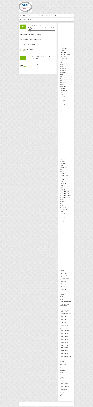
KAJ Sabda (61, 122)
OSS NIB (61, 153)
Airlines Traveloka (63, 38)
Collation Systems (63, 378)
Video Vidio (62, 235)
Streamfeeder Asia (63, 173)
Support (48, 15)
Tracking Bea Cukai (63, 213)
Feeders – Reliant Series (64, 324)
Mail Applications (63, 276)
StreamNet (63, 381)
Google (61, 80)
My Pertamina (62, 147)
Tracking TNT (62, 225)
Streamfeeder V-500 (64, 338)
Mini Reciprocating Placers (65, 345)
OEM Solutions (62, 392)
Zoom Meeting (62, 262)
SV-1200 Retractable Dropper (66, 301)
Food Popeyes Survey (63, 72)
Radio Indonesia (62, 163)
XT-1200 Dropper (64, 302)
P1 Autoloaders (63, 377)
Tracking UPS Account (63, 229)
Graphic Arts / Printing (64, 273)
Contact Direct (62, 286)
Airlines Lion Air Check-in (64, 36)
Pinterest (61, 155)
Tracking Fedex (62, 219)
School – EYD (62, 169)
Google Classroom (63, 82)
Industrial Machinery (63, 106)
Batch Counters (63, 299)
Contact (30, 15)
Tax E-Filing (61, 185)
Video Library (62, 370)
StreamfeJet (62, 354)
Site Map (61, 367)
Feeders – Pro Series (64, 307)
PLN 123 (61, 157)
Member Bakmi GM (63, 139)
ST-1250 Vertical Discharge (65, 311)
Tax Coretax (62, 181)
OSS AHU (61, 149)
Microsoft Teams (63, 143)
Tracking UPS (62, 227)
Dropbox (61, 64)
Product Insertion (63, 281)
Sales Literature (63, 364)
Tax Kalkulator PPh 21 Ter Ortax (65, 195)
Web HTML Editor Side (63, 241)
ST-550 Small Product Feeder (66, 313)
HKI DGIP (61, 92)
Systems (54, 15)
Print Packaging (63, 279)
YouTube (61, 256)
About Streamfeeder (63, 284)
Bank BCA (61, 42)
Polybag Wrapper (63, 394)
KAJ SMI (61, 124)
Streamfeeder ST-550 (64, 319)
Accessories (62, 298)
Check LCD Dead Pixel (63, 58)
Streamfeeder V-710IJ (64, 342)
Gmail (61, 76)
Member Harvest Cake (64, 141)
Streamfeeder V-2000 (64, 336)
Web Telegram (62, 243)
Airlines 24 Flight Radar (64, 28)
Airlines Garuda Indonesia (64, 34)
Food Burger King (63, 68)
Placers (61, 344)
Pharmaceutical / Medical (64, 278)
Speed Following (64, 308)
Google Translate (63, 86)
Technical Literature (63, 369)
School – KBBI (62, 171)
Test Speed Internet (63, 209)
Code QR (61, 60)
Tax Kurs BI (62, 199)
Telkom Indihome (63, 207)
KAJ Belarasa (62, 116)
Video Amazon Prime (63, 233)
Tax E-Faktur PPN (63, 183)
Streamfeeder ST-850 (64, 321)
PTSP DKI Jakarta (62, 161)
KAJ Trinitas (62, 128)
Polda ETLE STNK (62, 159)
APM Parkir (61, 40)
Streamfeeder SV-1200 (65, 330)
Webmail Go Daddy (63, 248)
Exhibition (62, 294)
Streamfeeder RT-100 (64, 353)
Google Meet (62, 84)
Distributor (62, 291)
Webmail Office (62, 250)
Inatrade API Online (63, 100)
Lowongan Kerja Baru (64, 362)
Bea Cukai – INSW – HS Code (65, 54)
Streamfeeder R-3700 (64, 327)
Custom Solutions (63, 391)
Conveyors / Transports (64, 383)
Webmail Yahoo (62, 254)
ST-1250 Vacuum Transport (65, 310)
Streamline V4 (63, 388)
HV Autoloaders (63, 375)
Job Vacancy (62, 361)
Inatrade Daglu (62, 102)
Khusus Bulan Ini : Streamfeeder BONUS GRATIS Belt (41, 27)
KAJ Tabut (61, 126)
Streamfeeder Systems (65, 386)
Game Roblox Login (63, 74)
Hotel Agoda (62, 94)
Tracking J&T (62, 221)
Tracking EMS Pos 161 (63, 217)
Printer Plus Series (63, 351)
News (36, 15)
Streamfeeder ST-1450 (65, 317)
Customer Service (63, 289)
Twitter (61, 231)
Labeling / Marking (63, 275)
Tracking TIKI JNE (62, 223)
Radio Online (62, 165)
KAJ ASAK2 (61, 112)
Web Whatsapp (62, 246)
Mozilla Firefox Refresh (64, 145)
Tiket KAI (61, 211)
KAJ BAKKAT (62, 114)
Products (41, 15)
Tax (60, 177)
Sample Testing (63, 365)
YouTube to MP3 (62, 260)
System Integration (64, 389)
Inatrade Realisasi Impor (64, 104)
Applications (23, 15)
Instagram (61, 108)
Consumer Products (63, 270)
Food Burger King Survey (64, 70)
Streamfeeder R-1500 (64, 325)
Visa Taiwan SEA (62, 237)
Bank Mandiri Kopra (63, 48)
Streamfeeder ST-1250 (65, 316)
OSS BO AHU (62, 151)
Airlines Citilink (62, 32)
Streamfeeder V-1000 (64, 333)
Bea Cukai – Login (63, 56)
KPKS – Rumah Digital (63, 130)
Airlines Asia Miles (63, 30)
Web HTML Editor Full (63, 239)
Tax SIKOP (61, 203)
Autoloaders (62, 374)
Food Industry (62, 272)
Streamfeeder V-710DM (65, 341)
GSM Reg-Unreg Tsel (63, 90)
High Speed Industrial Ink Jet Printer (40, 58)
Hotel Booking (62, 96)
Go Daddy (61, 78)
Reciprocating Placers (64, 347)
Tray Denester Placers (64, 350)
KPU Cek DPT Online (63, 132)
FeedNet (62, 380)
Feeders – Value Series (64, 331)
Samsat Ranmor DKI (63, 167)
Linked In (61, 137)
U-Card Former (63, 322)
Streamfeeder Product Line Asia (33, 403)
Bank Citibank (62, 46)
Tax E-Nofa (61, 187)
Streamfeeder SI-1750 (64, 314)
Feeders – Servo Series (64, 328)
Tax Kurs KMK (62, 201)
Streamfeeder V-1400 (64, 334)
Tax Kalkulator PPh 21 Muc (64, 191)
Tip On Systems (63, 395)
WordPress (71, 403)
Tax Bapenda (62, 179)
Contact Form (62, 287)
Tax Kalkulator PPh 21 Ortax (65, 193)
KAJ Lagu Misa (62, 120)
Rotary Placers (63, 348)
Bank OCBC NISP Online (64, 50)
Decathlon (61, 62)
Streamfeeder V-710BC (65, 339)
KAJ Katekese (62, 118)
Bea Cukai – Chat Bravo (64, 52)
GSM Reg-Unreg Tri (63, 88)
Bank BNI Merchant (63, 44)
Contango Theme (60, 403)
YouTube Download (63, 258)
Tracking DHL (62, 215)
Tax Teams (61, 205)
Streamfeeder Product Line (64, 175)
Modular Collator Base (65, 384)
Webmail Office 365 (63, 252)
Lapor (61, 135)
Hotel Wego (62, 98)
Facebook (61, 66)
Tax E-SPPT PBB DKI (63, 189)
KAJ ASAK (61, 110)
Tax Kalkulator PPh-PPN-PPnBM (65, 197)
